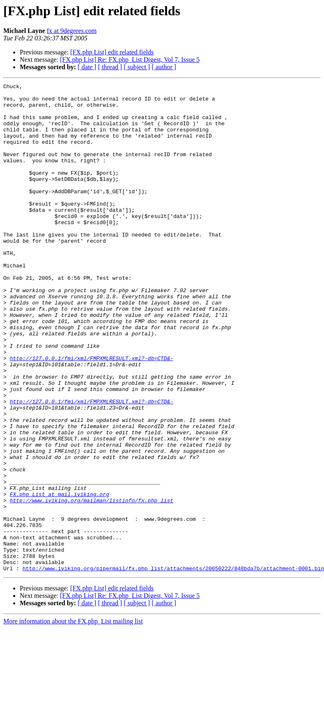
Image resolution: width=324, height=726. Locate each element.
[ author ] (164, 66)
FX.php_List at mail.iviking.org (59, 577)
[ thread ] (110, 66)
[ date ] (87, 66)
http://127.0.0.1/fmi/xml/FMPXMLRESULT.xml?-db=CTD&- (92, 413)
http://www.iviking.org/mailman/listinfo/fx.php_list (92, 584)
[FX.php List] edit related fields (112, 52)
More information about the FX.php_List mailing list (73, 718)
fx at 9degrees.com (72, 30)
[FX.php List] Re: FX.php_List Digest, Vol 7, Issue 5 (130, 59)
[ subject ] (137, 66)
